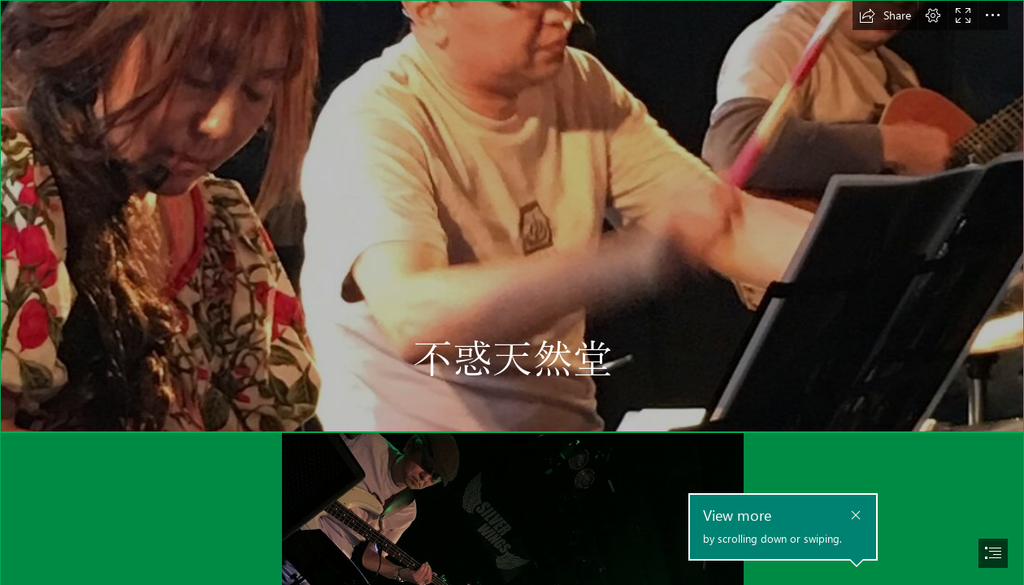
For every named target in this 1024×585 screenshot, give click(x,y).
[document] (512, 292)
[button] (885, 15)
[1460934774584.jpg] (512, 216)
